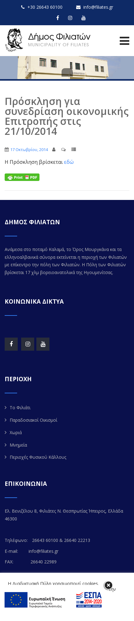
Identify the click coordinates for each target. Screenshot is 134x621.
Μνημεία (18, 445)
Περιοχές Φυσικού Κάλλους (38, 457)
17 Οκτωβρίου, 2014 (29, 149)
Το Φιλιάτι (20, 407)
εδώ (69, 162)
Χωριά (16, 432)
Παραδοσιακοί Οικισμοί (33, 420)
